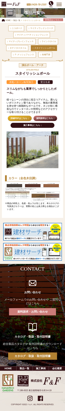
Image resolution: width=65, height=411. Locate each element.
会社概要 (57, 368)
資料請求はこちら (44, 118)
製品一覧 (16, 20)
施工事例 (41, 368)
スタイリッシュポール (44, 48)
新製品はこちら (52, 20)
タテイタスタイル (18, 48)
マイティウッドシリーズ (41, 28)
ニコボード (17, 28)
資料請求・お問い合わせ (32, 311)
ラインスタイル (49, 41)
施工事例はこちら (31, 125)
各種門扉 (46, 54)
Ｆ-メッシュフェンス (24, 54)
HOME (8, 20)
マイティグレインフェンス (21, 41)
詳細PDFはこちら (19, 118)
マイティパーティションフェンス (32, 35)
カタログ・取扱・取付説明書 (33, 356)
